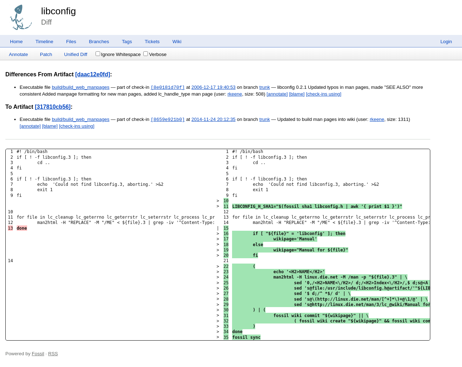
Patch (46, 54)
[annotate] (277, 94)
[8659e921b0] (168, 119)
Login (446, 41)
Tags (127, 41)
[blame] (297, 94)
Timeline (44, 41)
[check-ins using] (323, 94)
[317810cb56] (53, 107)
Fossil (38, 353)
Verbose (154, 54)
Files (71, 41)
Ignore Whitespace (118, 54)
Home (16, 41)
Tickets (152, 41)
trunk (264, 87)
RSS (53, 353)
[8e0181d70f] (168, 87)
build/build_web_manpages (80, 87)
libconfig (58, 11)
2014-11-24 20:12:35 (213, 119)
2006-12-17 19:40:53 (213, 87)
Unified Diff (75, 54)
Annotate (18, 54)
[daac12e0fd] (92, 74)
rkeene (234, 94)
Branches (99, 41)
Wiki (177, 41)
